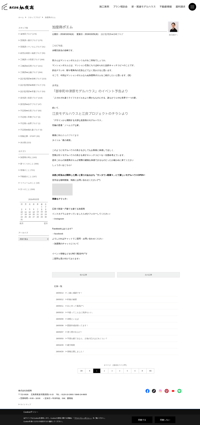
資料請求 (180, 7)
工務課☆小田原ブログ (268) (32, 59)
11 (26, 212)
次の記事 (148, 275)
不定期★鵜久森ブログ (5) (31, 130)
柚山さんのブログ (66, 135)
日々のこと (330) (27, 189)
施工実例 (104, 7)
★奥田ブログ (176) (28, 34)
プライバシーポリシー (82, 418)
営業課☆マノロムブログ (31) (32, 47)
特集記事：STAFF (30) (30, 136)
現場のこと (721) (27, 170)
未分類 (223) (25, 142)
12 (30, 212)
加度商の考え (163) (28, 157)
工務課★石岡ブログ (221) (31, 66)
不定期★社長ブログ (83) (30, 110)
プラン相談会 (120, 7)
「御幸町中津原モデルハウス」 (75, 91)
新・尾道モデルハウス (144, 7)
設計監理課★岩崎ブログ (112, 34)
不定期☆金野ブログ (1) (30, 123)
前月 (21, 223)
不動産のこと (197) (28, 176)
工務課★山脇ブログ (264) (31, 72)
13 (34, 212)
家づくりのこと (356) (29, 164)
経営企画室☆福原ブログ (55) (32, 53)
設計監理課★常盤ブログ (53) (32, 91)
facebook (58, 234)
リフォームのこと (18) (30, 183)
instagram (59, 219)
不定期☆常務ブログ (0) (30, 117)
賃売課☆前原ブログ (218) (31, 98)
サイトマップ (25, 404)
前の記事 (83, 275)
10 (22, 212)
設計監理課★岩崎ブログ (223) (33, 79)
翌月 (46, 223)
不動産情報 (166, 7)
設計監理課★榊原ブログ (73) (32, 85)
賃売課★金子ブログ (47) (30, 104)
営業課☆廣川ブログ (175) (31, 40)
